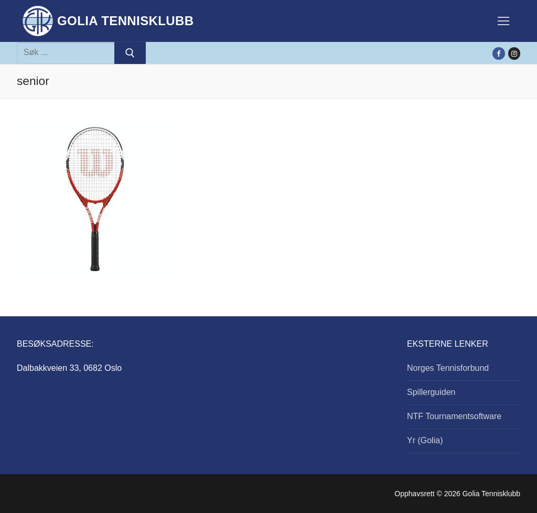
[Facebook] (498, 53)
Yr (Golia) (425, 440)
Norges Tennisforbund (448, 368)
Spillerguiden (431, 392)
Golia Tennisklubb (125, 21)
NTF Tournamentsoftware (454, 416)
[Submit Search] (130, 53)
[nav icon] (503, 21)
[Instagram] (514, 53)
